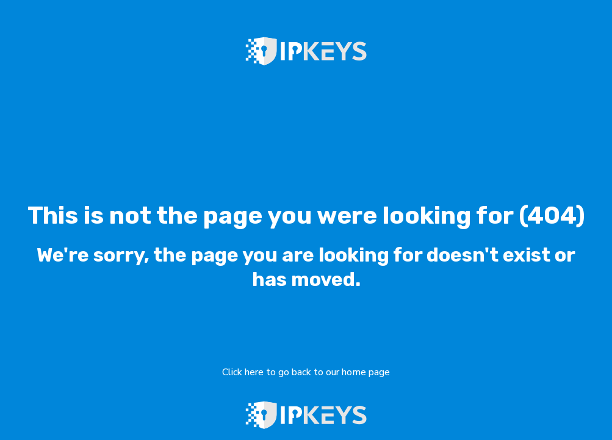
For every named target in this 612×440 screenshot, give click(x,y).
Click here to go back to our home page (306, 372)
